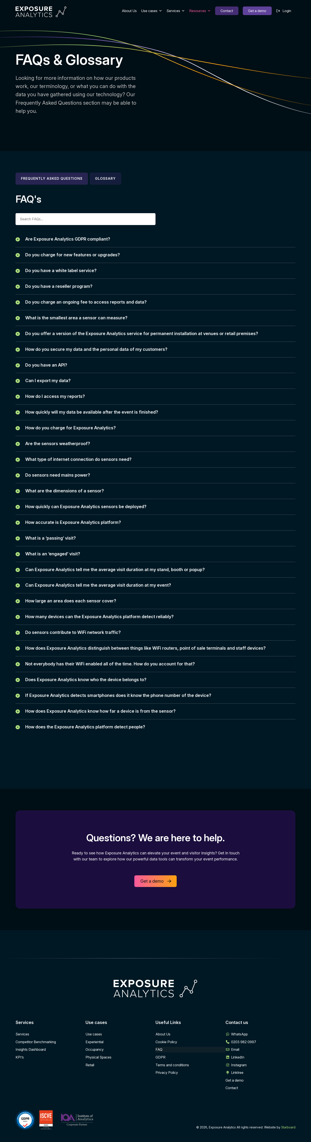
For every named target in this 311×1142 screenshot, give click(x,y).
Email (235, 1067)
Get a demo (257, 11)
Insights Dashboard (31, 1067)
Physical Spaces (98, 1075)
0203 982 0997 (243, 1060)
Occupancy (95, 1067)
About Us (129, 11)
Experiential (94, 1060)
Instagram (239, 1083)
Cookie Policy (166, 1060)
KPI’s (20, 1075)
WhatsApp (239, 1052)
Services (176, 10)
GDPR (160, 1075)
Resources (200, 10)
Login (286, 11)
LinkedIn (237, 1075)
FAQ (159, 1067)
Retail (90, 1083)
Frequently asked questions (52, 178)
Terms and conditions (172, 1083)
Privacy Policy (167, 1090)
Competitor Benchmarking (36, 1060)
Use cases (151, 10)
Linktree (237, 1090)
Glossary (105, 178)
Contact (227, 11)
